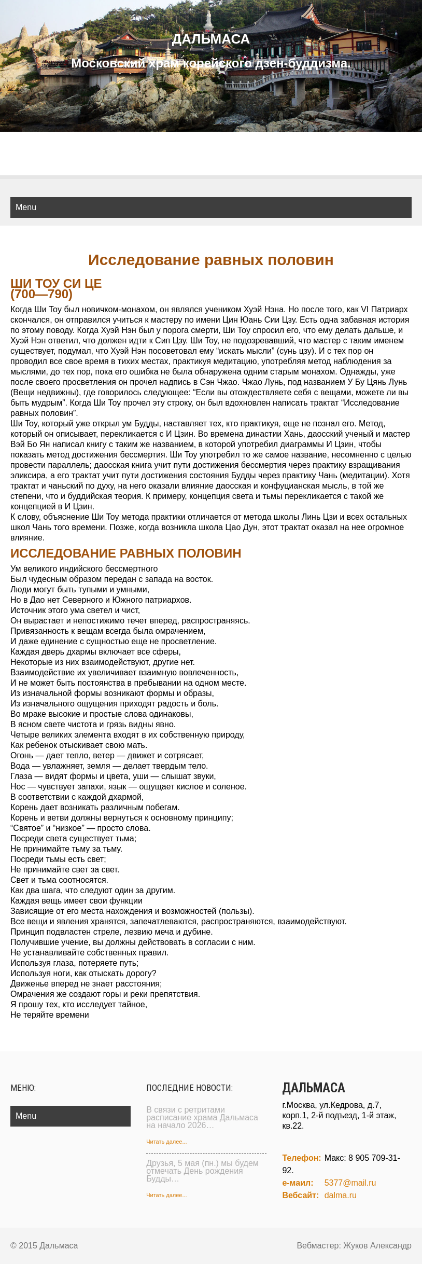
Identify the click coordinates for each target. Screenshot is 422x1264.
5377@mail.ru (350, 1182)
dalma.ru (341, 1195)
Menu (26, 207)
